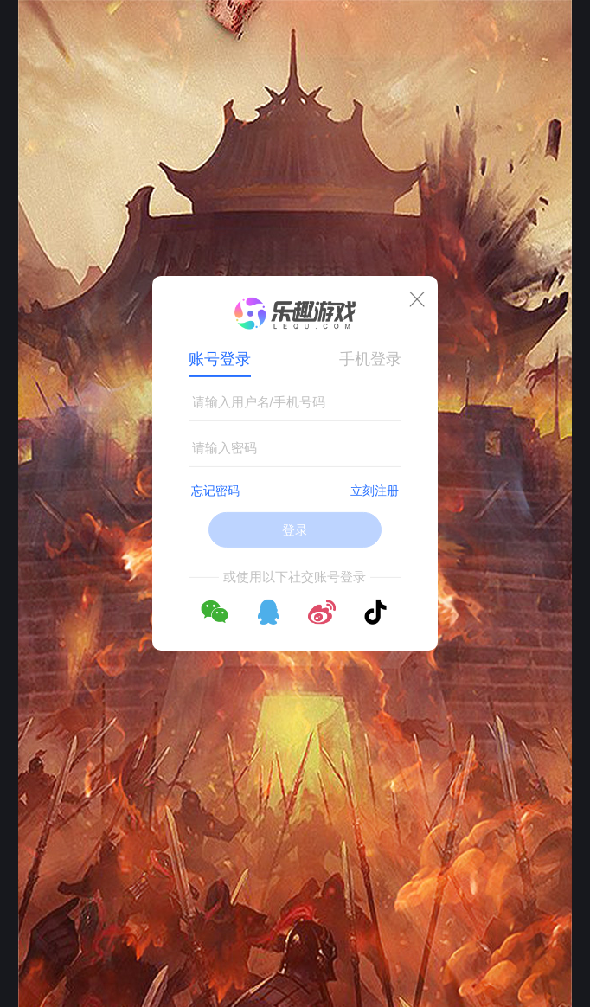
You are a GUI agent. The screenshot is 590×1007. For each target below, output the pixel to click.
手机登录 (370, 359)
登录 (295, 530)
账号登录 (220, 359)
